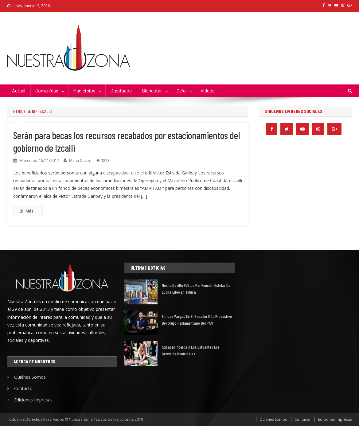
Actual (18, 90)
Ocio (181, 90)
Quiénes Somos (30, 377)
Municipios (84, 90)
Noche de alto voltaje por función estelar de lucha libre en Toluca (196, 289)
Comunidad (46, 90)
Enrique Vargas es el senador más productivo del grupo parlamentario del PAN (197, 320)
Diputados (121, 90)
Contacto (23, 388)
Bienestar (152, 90)
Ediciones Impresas (33, 400)
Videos (208, 90)
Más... (28, 211)
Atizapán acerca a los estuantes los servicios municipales (191, 350)
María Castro (80, 160)
